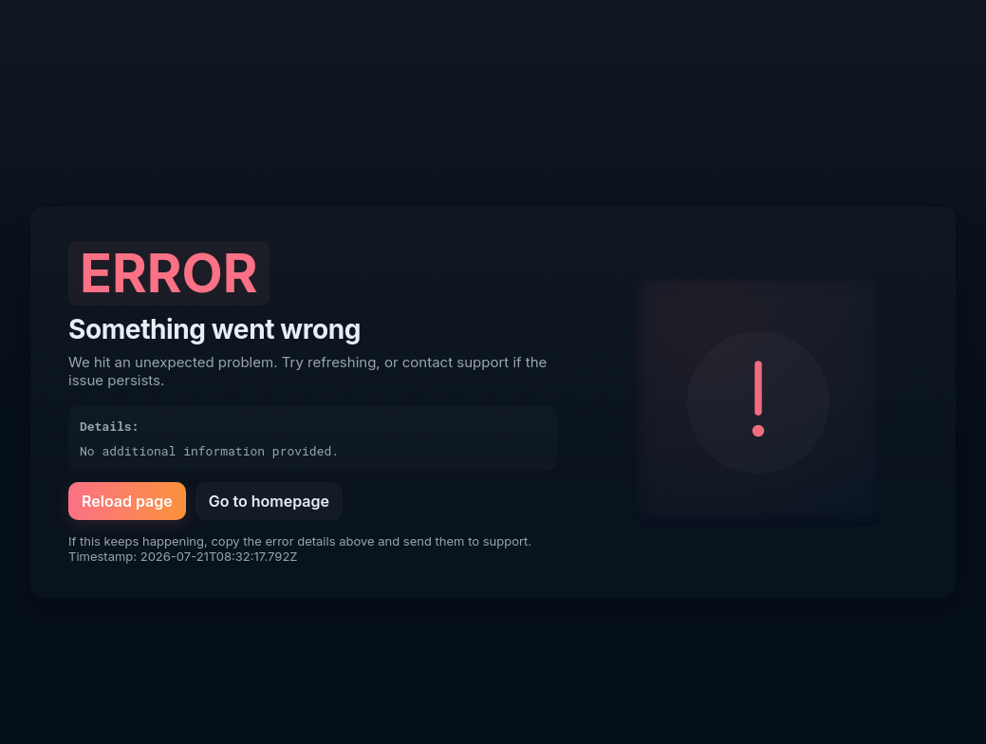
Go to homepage (269, 501)
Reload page (127, 501)
